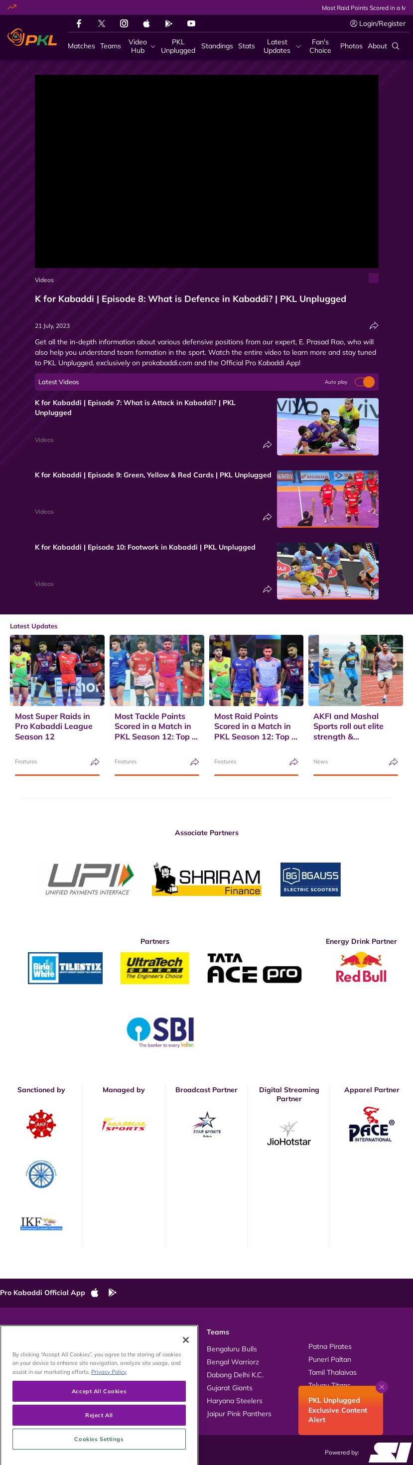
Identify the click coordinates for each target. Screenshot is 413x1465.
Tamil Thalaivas (332, 1372)
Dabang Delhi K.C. (235, 1374)
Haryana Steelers (235, 1400)
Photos (21, 1359)
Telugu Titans (329, 1385)
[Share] (374, 325)
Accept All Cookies (99, 1433)
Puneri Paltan (329, 1359)
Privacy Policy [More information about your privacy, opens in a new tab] (109, 1413)
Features (26, 761)
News (320, 761)
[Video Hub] (140, 46)
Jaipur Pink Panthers (239, 1413)
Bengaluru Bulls (232, 1348)
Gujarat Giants (230, 1387)
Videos (44, 280)
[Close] (186, 1382)
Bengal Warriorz (233, 1361)
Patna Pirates (330, 1346)
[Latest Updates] (280, 46)
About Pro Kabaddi (138, 1346)
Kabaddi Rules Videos (143, 1359)
